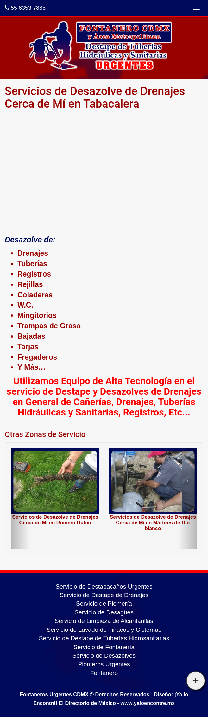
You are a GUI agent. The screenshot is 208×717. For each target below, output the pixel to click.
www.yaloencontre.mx (147, 703)
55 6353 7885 (25, 8)
